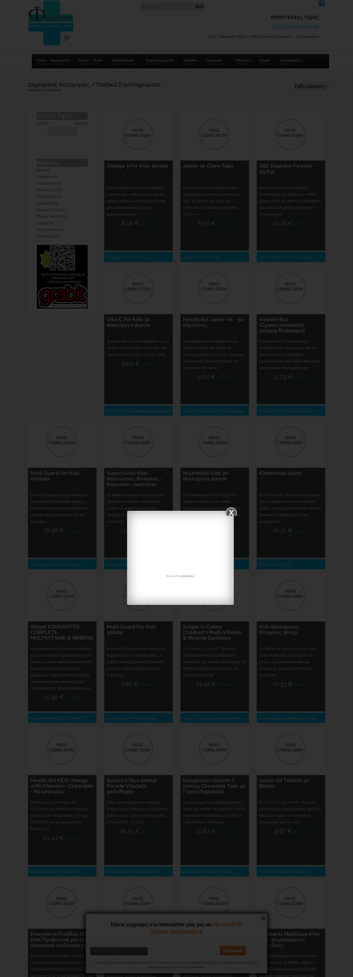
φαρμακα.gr (188, 576)
